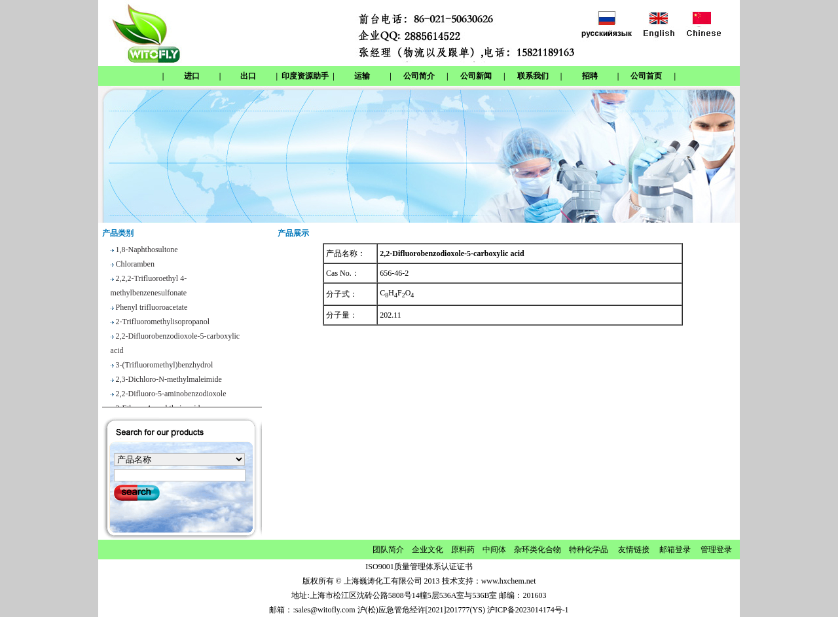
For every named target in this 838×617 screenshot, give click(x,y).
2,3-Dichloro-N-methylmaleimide (169, 380)
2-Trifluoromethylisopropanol (163, 322)
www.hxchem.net (508, 581)
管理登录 (716, 549)
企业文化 (427, 549)
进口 (192, 76)
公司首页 (646, 76)
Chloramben (135, 265)
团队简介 (388, 549)
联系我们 (533, 76)
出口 (248, 76)
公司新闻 (476, 76)
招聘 (590, 76)
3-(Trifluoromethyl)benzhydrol (164, 366)
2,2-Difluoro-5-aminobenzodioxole (171, 395)
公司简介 (419, 76)
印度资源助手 (305, 76)
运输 (362, 76)
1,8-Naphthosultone (147, 250)
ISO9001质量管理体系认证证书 (418, 566)
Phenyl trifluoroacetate (152, 308)
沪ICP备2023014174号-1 (528, 609)
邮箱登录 (675, 549)
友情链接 (633, 549)
